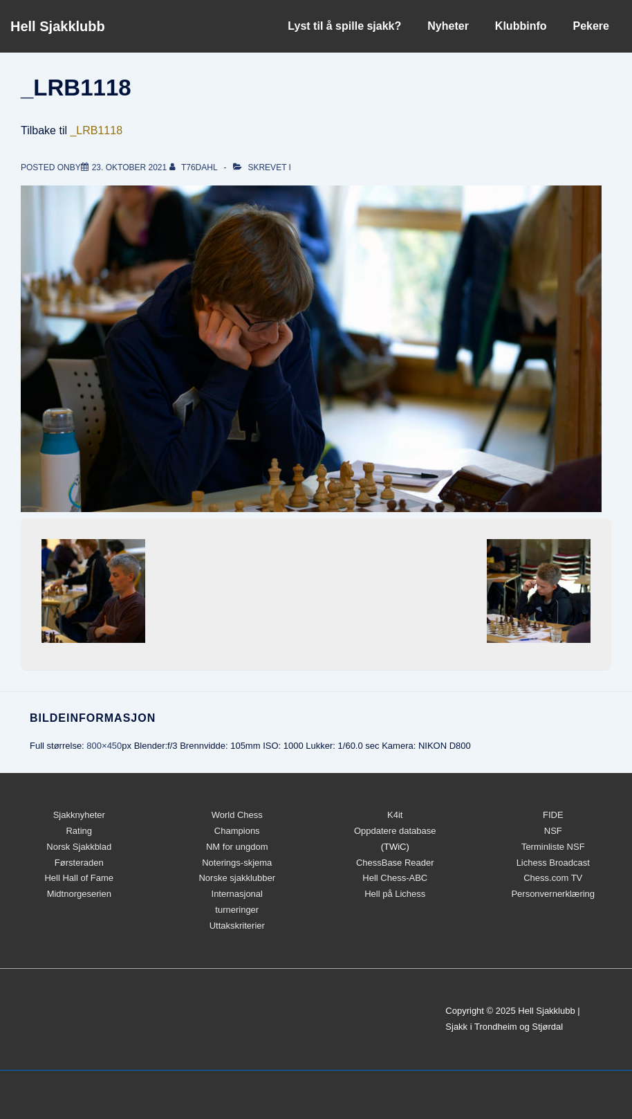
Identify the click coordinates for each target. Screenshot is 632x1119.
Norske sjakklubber (236, 878)
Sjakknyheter (79, 815)
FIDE (553, 815)
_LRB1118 (96, 130)
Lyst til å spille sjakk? (344, 26)
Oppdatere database (395, 831)
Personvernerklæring (553, 894)
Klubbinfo (521, 26)
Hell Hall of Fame (78, 878)
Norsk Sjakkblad (78, 846)
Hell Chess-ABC (394, 878)
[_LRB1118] (129, 167)
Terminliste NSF (553, 846)
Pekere (591, 26)
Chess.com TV (552, 878)
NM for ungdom (237, 846)
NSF (553, 831)
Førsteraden (79, 862)
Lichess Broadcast (553, 862)
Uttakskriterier (237, 925)
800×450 (104, 745)
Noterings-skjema (237, 862)
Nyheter (448, 26)
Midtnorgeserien (79, 894)
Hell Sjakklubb (57, 26)
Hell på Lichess (394, 894)
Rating (79, 831)
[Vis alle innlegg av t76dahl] (194, 167)
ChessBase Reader (395, 862)
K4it (394, 815)
